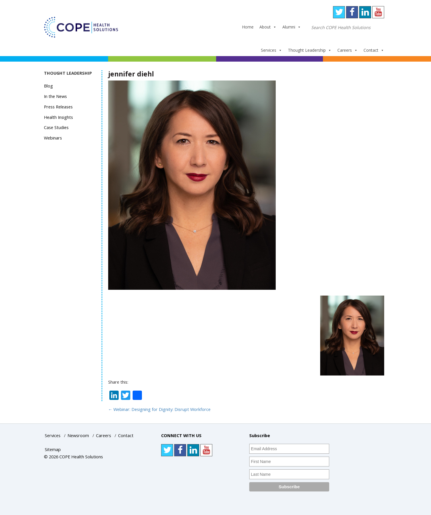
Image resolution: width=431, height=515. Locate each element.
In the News (55, 96)
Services (271, 50)
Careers (347, 50)
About (268, 27)
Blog (48, 86)
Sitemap (53, 449)
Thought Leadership (310, 50)
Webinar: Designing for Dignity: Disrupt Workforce (159, 409)
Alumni (291, 27)
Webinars (53, 138)
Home (248, 27)
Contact (374, 50)
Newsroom (78, 435)
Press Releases (58, 107)
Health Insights (58, 117)
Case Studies (56, 127)
